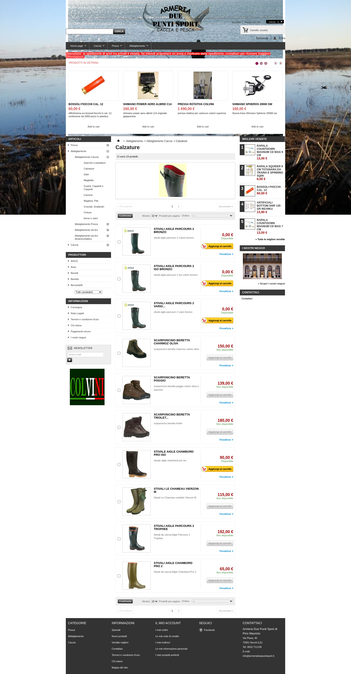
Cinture (88, 212)
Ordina (185, 215)
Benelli (74, 273)
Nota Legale (77, 313)
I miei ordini (161, 630)
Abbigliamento (136, 47)
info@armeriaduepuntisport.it (258, 656)
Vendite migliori (120, 642)
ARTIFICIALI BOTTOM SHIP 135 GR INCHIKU (268, 207)
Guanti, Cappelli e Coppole (93, 188)
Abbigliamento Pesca (86, 224)
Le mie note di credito (167, 636)
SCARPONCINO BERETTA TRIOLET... (172, 416)
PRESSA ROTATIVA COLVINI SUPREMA (196, 104)
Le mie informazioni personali (171, 648)
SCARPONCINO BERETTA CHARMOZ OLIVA (172, 342)
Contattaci (247, 298)
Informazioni (78, 301)
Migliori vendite (254, 139)
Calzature (89, 168)
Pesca (114, 47)
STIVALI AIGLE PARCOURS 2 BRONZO (174, 230)
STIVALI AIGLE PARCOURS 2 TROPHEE (174, 527)
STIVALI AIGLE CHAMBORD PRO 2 (173, 564)
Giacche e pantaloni (94, 162)
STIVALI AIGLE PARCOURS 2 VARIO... (174, 304)
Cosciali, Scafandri (94, 206)
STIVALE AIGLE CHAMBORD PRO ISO (174, 453)
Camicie (88, 195)
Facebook (209, 630)
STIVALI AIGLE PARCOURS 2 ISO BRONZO (174, 267)
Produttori (77, 254)
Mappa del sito (253, 22)
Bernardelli (77, 285)
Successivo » (226, 206)
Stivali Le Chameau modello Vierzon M (175, 497)
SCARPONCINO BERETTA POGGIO (172, 379)
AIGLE (74, 261)
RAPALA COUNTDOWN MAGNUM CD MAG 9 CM (270, 152)
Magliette (89, 180)
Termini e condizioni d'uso (85, 319)
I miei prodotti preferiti (167, 655)
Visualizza (225, 254)
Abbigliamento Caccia (86, 157)
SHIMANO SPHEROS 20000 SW (252, 104)
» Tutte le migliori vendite (270, 239)
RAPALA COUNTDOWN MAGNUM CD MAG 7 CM (270, 226)
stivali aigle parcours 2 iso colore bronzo (176, 274)
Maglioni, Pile (91, 200)
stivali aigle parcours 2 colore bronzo (174, 237)
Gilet (86, 174)
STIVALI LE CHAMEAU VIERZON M (176, 490)
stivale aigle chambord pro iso (170, 460)
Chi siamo (76, 325)
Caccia (97, 47)
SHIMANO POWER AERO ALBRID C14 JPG (147, 104)
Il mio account (168, 623)
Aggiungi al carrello (217, 246)
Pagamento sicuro (81, 331)
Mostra (146, 215)
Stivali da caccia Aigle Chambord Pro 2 (175, 571)
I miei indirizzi (162, 642)
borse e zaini (91, 218)
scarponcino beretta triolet (168, 423)
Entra (282, 38)
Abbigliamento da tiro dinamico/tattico (86, 237)
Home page (76, 47)
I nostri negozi (78, 337)
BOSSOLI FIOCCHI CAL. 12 (85, 104)
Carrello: (259, 30)
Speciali (116, 630)
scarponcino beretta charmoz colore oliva (176, 349)
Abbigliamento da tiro (86, 230)
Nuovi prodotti (119, 636)
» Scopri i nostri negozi (271, 283)
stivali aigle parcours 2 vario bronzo (173, 312)
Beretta (75, 279)
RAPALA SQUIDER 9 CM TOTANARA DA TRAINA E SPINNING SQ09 (270, 173)
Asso (73, 267)
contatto (236, 22)
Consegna (76, 307)
